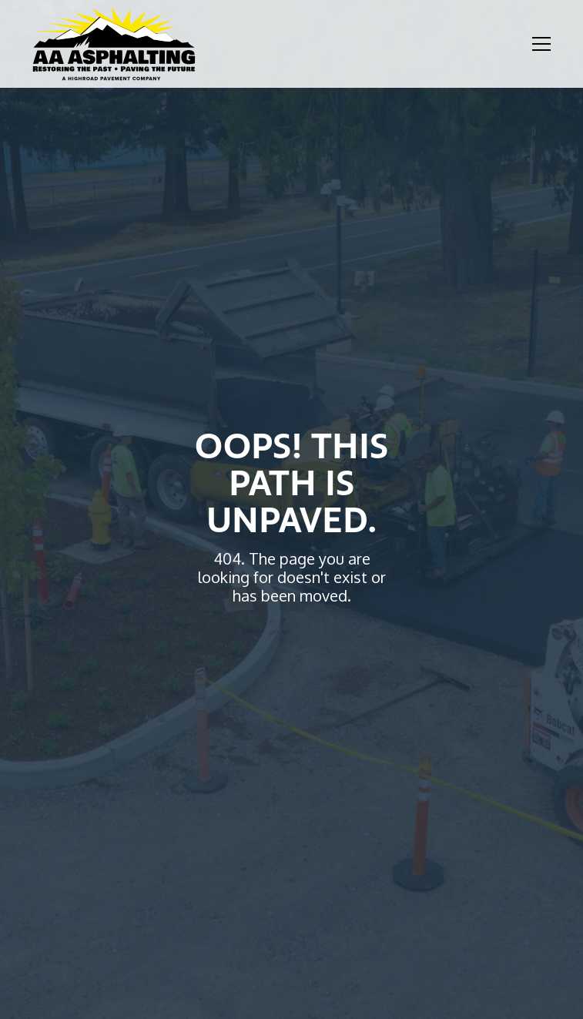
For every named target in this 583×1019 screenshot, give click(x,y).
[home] (114, 44)
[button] (538, 43)
